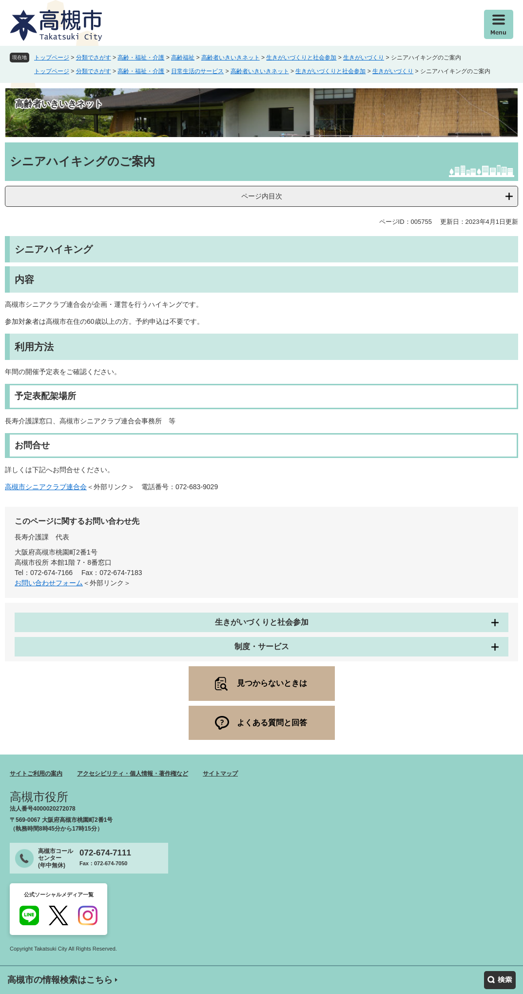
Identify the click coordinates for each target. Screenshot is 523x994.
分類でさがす (93, 57)
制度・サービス (261, 646)
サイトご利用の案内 (36, 773)
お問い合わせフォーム (49, 583)
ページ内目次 (261, 196)
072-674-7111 (105, 853)
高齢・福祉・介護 (140, 57)
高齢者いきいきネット (230, 57)
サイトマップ (220, 773)
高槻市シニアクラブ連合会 (46, 487)
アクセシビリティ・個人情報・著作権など (132, 773)
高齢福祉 (182, 57)
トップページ (51, 57)
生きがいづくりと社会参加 (301, 57)
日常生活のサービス (197, 71)
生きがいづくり (363, 57)
